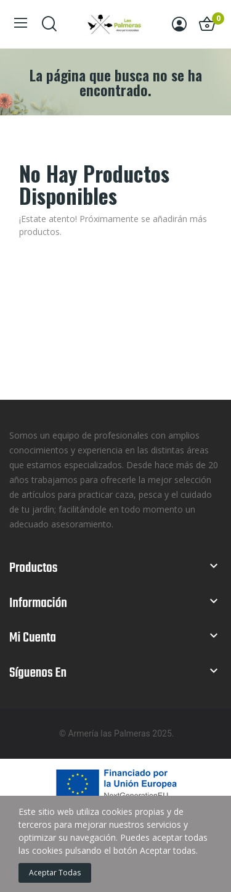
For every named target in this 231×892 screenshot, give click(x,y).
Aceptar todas (55, 872)
